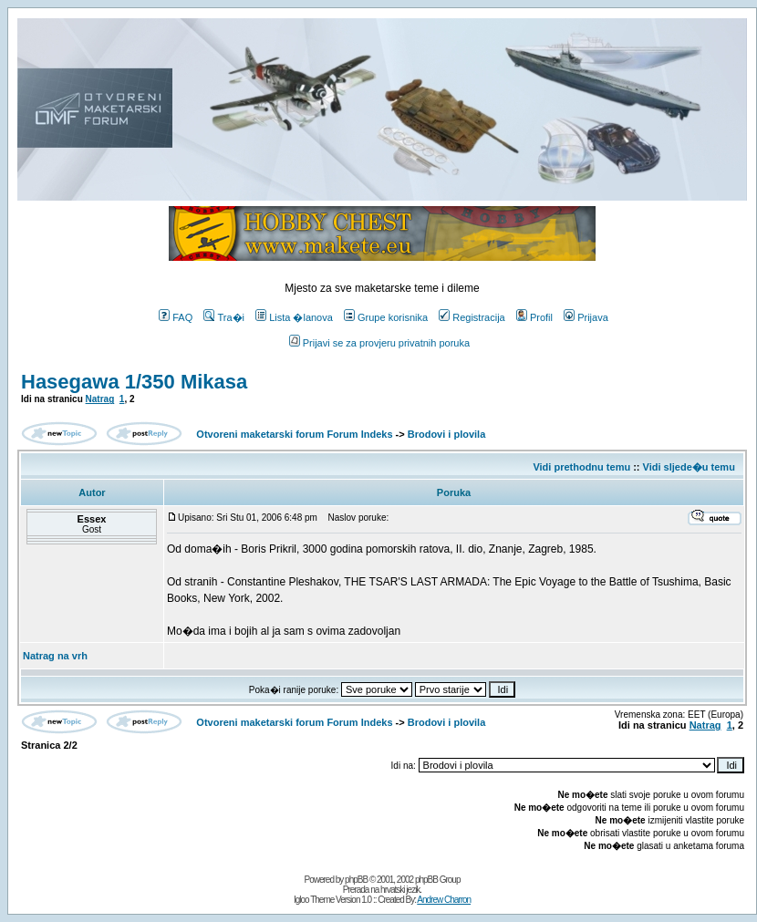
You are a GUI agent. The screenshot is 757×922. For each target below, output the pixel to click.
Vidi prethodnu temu (581, 466)
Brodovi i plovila (447, 434)
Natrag (100, 399)
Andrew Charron (444, 900)
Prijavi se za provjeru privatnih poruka (379, 342)
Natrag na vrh (55, 655)
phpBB (356, 880)
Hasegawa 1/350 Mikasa (134, 381)
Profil (534, 317)
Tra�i (223, 317)
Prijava (586, 317)
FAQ (175, 317)
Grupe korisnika (386, 317)
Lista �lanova (294, 317)
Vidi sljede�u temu (689, 466)
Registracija (471, 317)
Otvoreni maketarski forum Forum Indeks (294, 434)
